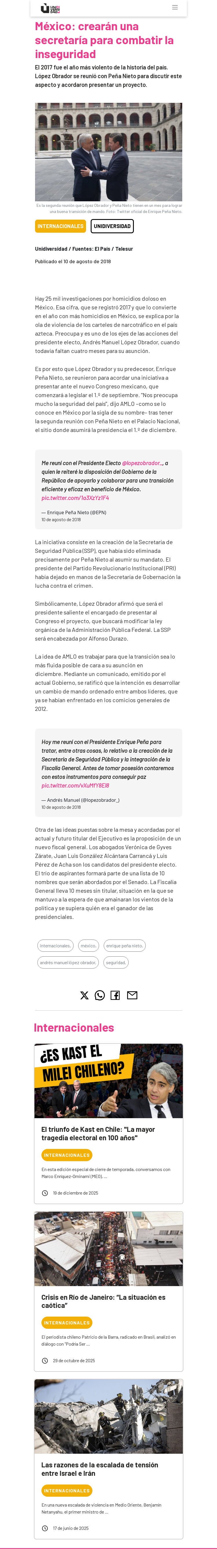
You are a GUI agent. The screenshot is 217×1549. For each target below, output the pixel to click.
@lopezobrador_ (142, 462)
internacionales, (55, 945)
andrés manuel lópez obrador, (68, 962)
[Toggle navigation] (175, 7)
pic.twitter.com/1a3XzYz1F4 (75, 497)
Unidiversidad (112, 226)
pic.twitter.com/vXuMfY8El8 (75, 785)
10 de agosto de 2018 (61, 519)
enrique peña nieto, (124, 945)
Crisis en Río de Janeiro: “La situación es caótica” (103, 1301)
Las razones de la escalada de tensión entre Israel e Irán (99, 1468)
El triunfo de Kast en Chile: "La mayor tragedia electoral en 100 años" (98, 1133)
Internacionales (60, 226)
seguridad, (116, 962)
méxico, (88, 945)
